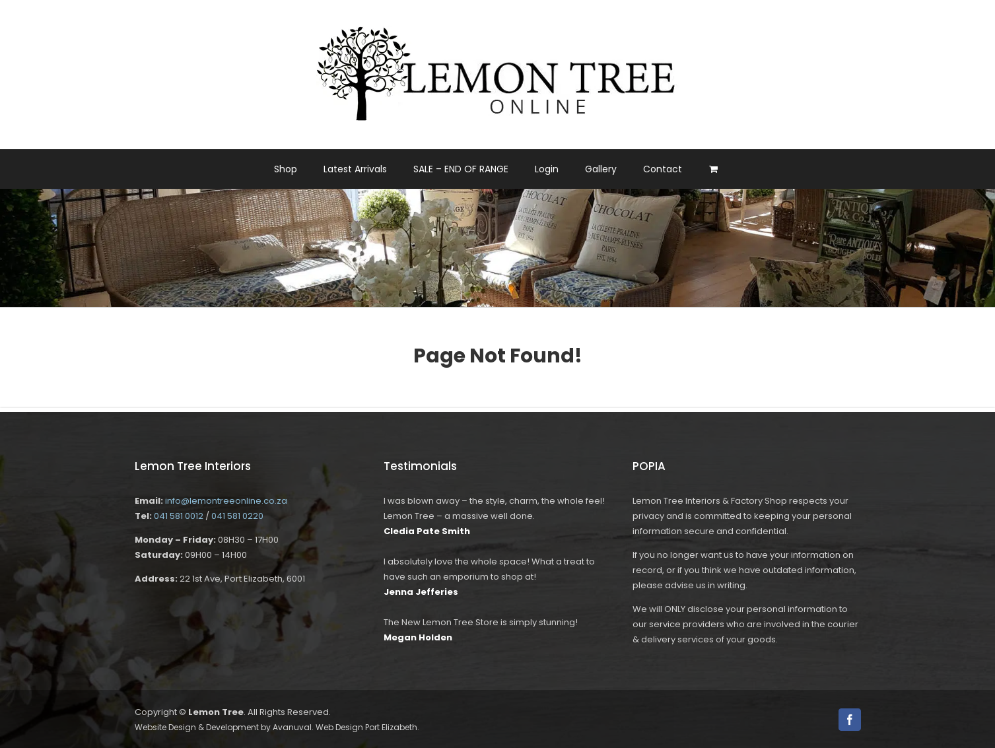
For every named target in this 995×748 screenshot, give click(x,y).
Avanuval (292, 727)
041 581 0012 (178, 516)
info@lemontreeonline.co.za (226, 500)
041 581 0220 (237, 516)
